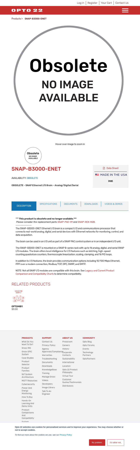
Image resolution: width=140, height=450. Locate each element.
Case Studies (28, 358)
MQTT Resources (29, 381)
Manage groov (48, 377)
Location (66, 366)
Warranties (47, 355)
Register (92, 2)
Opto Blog (87, 342)
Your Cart (106, 2)
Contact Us (121, 2)
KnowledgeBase (49, 370)
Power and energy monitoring (27, 391)
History (65, 349)
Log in (80, 2)
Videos (45, 380)
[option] (33, 156)
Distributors (67, 386)
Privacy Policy (66, 435)
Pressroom (67, 342)
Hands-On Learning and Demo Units (28, 403)
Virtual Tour (67, 376)
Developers (47, 384)
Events (86, 349)
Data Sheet (112, 168)
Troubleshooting (49, 359)
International (68, 362)
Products (16, 18)
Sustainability (68, 359)
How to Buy (27, 397)
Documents (47, 362)
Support (46, 338)
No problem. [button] (97, 442)
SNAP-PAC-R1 (65, 222)
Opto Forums (89, 345)
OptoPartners (89, 359)
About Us (67, 338)
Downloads (47, 366)
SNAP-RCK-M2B (86, 222)
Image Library (48, 387)
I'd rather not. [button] (115, 442)
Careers (66, 345)
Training (45, 373)
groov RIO (26, 348)
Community (89, 338)
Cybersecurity (28, 384)
